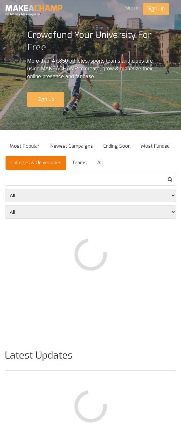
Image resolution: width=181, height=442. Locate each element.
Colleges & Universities (35, 162)
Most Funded (155, 146)
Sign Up (156, 8)
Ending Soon (117, 146)
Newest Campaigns (71, 146)
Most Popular (25, 146)
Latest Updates (38, 355)
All (100, 162)
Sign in (132, 8)
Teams (79, 162)
